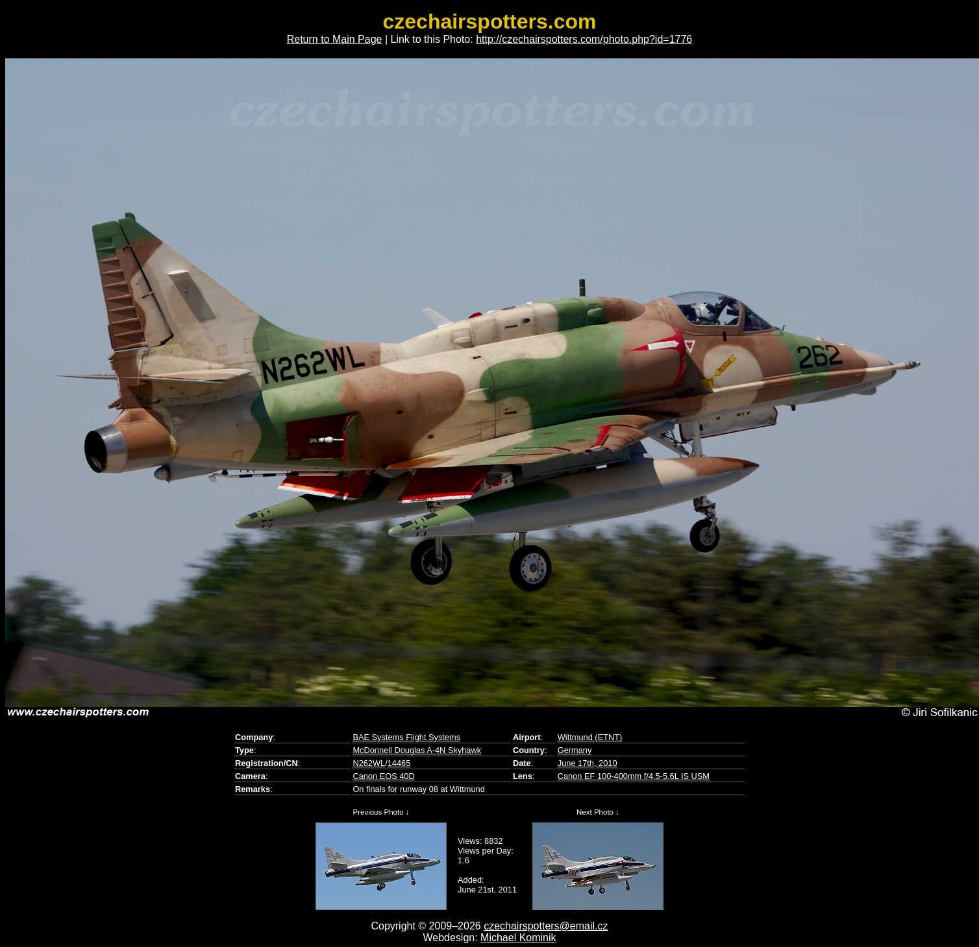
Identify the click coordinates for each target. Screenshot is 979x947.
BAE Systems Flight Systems (406, 737)
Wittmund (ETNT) (590, 737)
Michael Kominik (518, 937)
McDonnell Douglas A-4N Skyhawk (417, 750)
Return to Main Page (334, 39)
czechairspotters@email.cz (546, 925)
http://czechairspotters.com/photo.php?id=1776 (584, 39)
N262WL (369, 763)
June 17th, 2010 (587, 763)
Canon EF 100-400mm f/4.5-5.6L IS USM (634, 776)
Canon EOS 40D (383, 776)
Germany (575, 750)
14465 (399, 763)
